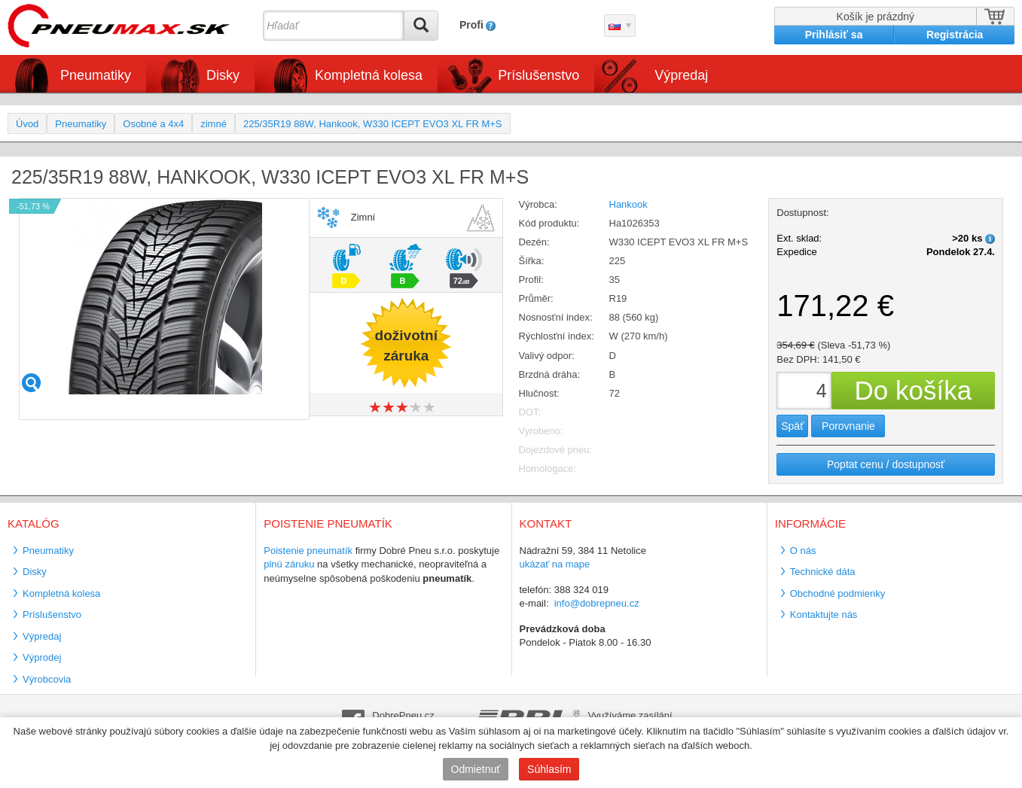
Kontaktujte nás (824, 614)
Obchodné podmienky (837, 593)
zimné (213, 123)
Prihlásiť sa (834, 35)
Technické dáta (823, 571)
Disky (222, 75)
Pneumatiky (95, 75)
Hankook (628, 204)
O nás (803, 550)
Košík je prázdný (876, 17)
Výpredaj (681, 75)
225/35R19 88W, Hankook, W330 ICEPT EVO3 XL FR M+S (372, 123)
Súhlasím (549, 769)
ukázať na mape (555, 564)
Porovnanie (848, 426)
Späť (792, 426)
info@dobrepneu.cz (596, 603)
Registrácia (954, 35)
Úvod (27, 123)
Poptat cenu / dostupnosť (885, 464)
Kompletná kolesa (369, 75)
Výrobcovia (47, 679)
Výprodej (42, 657)
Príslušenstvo (538, 75)
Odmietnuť (476, 769)
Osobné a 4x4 (153, 123)
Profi (471, 25)
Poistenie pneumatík (308, 550)
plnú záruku (289, 564)
